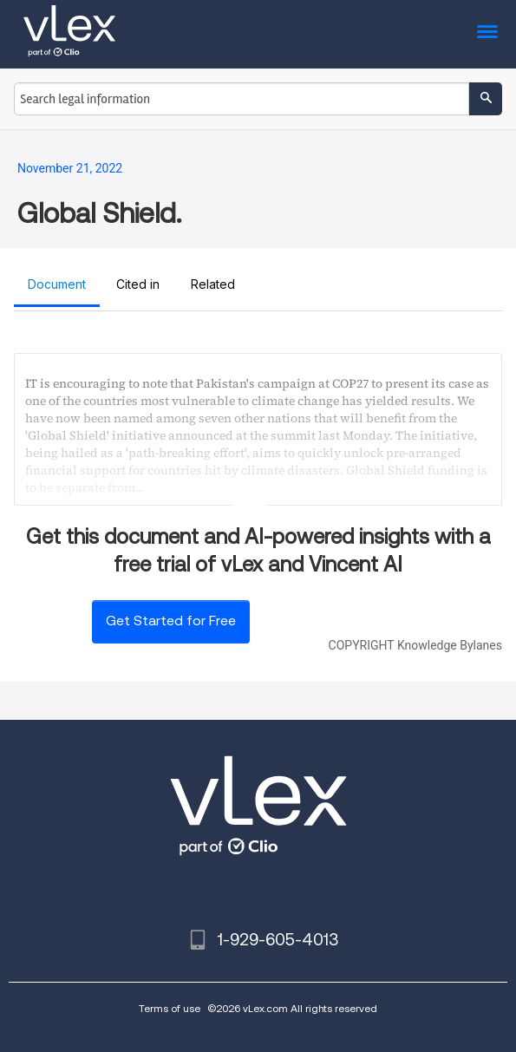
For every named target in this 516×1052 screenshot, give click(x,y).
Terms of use (169, 1008)
